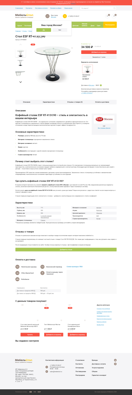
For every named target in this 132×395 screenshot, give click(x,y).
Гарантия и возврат (99, 375)
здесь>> (73, 3)
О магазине (19, 8)
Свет (98, 25)
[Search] (115, 8)
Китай (98, 218)
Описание (26, 102)
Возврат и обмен (55, 8)
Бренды (95, 360)
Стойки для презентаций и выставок (104, 312)
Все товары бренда (104, 128)
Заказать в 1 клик (98, 57)
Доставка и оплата (41, 8)
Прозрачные (45, 217)
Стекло (43, 220)
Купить (30, 335)
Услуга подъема (98, 368)
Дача (92, 25)
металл (98, 207)
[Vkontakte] (115, 360)
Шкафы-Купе (100, 325)
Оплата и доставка (102, 102)
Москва (54, 17)
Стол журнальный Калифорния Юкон (74, 325)
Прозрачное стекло (86, 75)
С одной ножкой (46, 216)
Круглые (99, 210)
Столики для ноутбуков (103, 308)
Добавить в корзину (98, 52)
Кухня (20, 25)
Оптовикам (80, 368)
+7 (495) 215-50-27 (73, 16)
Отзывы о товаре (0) (75, 102)
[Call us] (65, 16)
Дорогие (99, 213)
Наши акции (68, 8)
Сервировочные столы (103, 316)
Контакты (29, 8)
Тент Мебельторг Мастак (52, 324)
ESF (97, 216)
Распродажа (110, 25)
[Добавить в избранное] (72, 48)
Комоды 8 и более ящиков (104, 319)
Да (44, 30)
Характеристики (49, 102)
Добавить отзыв (66, 249)
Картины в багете (101, 322)
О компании (80, 360)
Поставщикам (81, 371)
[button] (20, 44)
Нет (59, 30)
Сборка (94, 371)
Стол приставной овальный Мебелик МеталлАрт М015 (30, 325)
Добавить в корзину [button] (53, 335)
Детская (75, 25)
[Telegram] (115, 364)
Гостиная (27, 25)
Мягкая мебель (84, 25)
